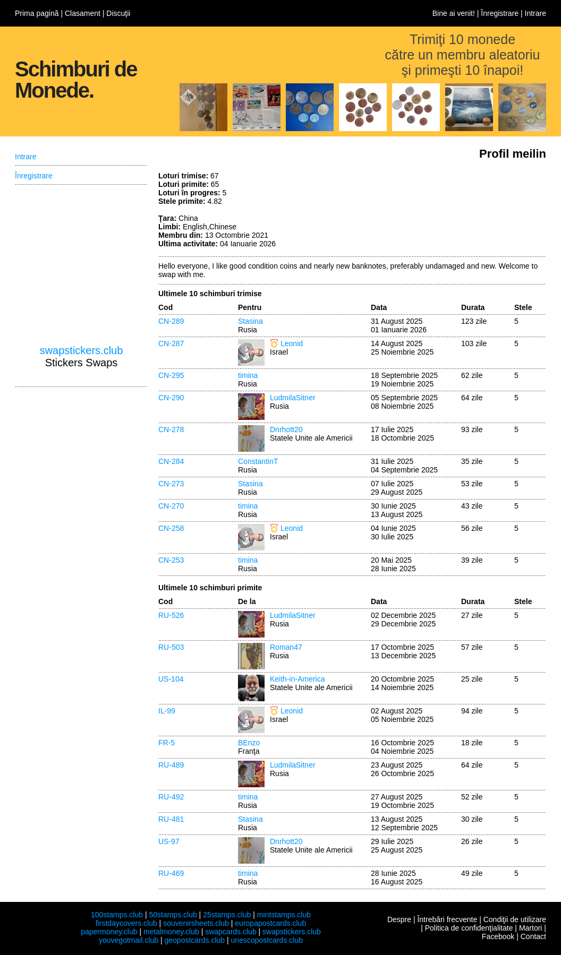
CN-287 (171, 343)
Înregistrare (499, 13)
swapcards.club (231, 931)
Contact (533, 936)
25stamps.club (227, 914)
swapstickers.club (81, 350)
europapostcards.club (270, 923)
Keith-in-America (297, 679)
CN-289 (171, 321)
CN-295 (171, 375)
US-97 (169, 841)
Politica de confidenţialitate (469, 928)
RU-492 (171, 797)
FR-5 (166, 742)
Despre (399, 919)
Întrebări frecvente (447, 919)
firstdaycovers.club (126, 923)
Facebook (498, 936)
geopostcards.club (195, 940)
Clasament (82, 13)
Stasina (250, 321)
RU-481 (171, 819)
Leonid (291, 343)
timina (248, 375)
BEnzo (249, 742)
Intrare (535, 13)
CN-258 (171, 528)
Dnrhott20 (286, 429)
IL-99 (166, 711)
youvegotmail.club (128, 940)
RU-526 (171, 615)
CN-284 (171, 461)
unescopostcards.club (267, 940)
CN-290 (171, 397)
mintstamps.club (284, 914)
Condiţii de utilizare (514, 919)
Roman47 (286, 647)
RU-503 (171, 647)
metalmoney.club (171, 931)
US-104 (170, 679)
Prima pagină (37, 13)
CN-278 (171, 429)
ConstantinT (258, 461)
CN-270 (171, 506)
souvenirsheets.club (196, 923)
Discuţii (118, 13)
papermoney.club (109, 931)
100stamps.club (117, 914)
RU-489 (171, 765)
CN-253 (171, 560)
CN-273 (171, 483)
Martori (530, 928)
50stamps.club (173, 914)
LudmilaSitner (293, 397)
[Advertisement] (466, 211)
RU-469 (171, 873)
